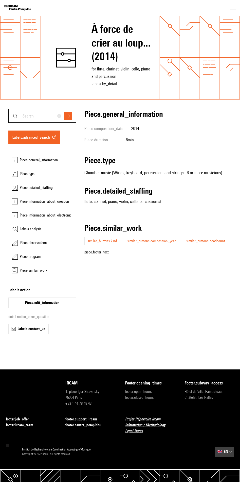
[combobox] (42, 116)
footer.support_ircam (84, 419)
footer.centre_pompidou (86, 425)
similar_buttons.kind (102, 241)
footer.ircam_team (22, 425)
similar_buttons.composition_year (151, 241)
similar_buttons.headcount (205, 241)
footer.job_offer (20, 419)
